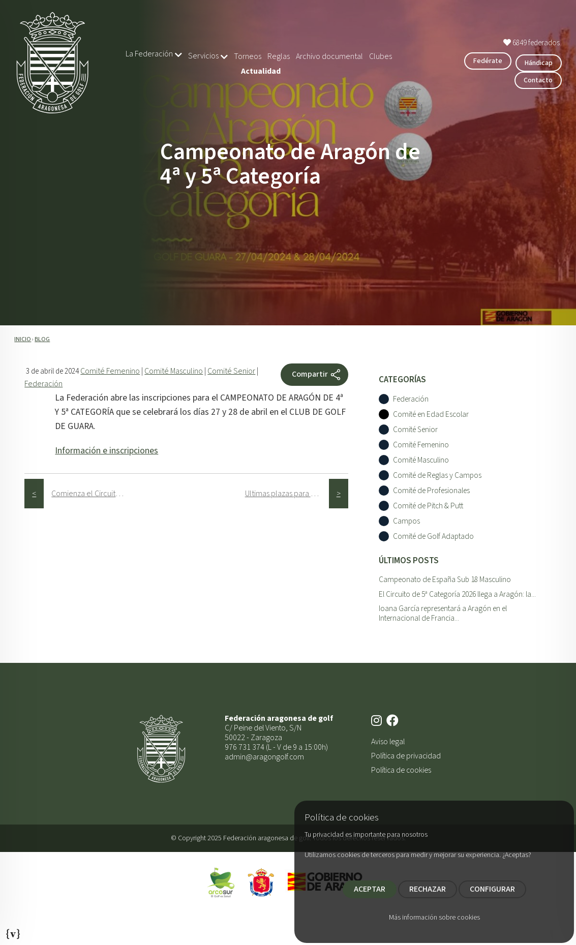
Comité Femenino (110, 371)
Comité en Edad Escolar (431, 414)
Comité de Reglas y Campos (437, 475)
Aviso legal (388, 741)
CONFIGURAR (492, 889)
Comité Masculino (173, 371)
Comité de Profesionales (431, 491)
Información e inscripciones (106, 450)
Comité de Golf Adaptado (433, 536)
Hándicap (539, 63)
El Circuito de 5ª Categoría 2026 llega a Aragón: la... (457, 594)
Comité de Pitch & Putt (428, 506)
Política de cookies (401, 770)
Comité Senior (231, 371)
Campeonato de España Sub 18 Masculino (445, 579)
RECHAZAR (427, 889)
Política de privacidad (406, 755)
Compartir (317, 375)
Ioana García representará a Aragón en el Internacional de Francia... (443, 613)
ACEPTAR (369, 889)
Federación (43, 383)
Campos (406, 521)
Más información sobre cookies (434, 917)
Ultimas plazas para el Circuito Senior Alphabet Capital (287, 493)
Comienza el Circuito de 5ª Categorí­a (93, 493)
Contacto (538, 80)
